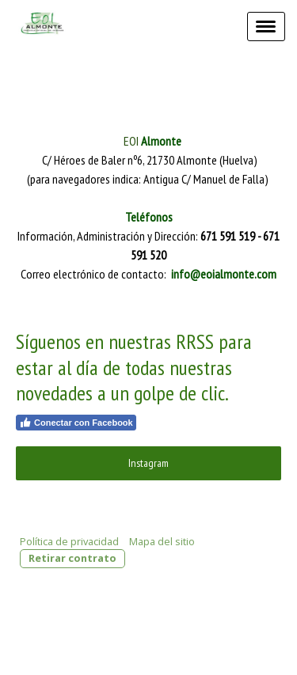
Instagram (148, 463)
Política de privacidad (69, 541)
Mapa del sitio (162, 541)
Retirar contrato (72, 558)
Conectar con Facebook (76, 422)
